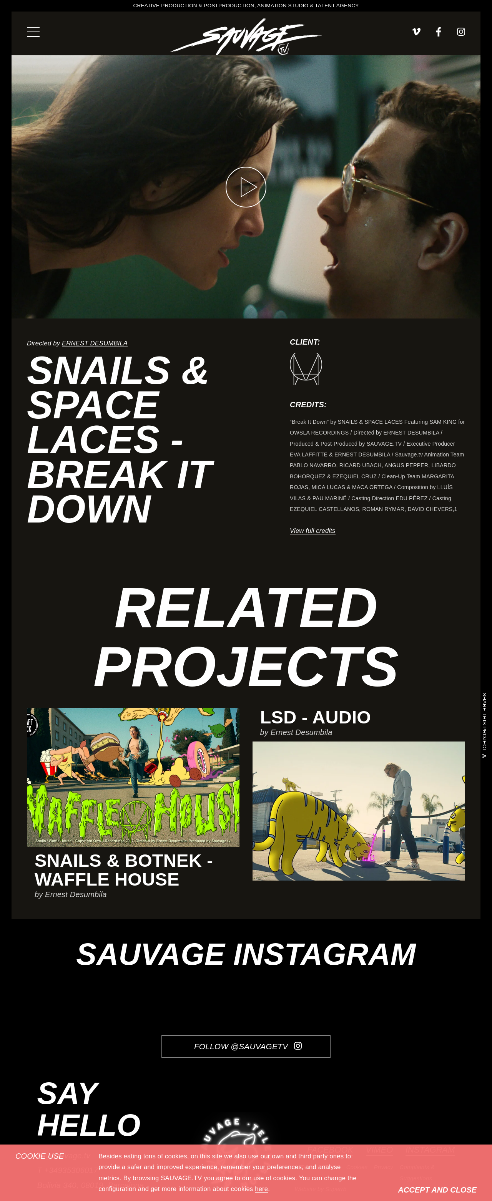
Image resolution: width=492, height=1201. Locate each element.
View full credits (313, 530)
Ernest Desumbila (95, 343)
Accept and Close (437, 1190)
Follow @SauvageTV (248, 1046)
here (261, 1189)
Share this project (484, 723)
